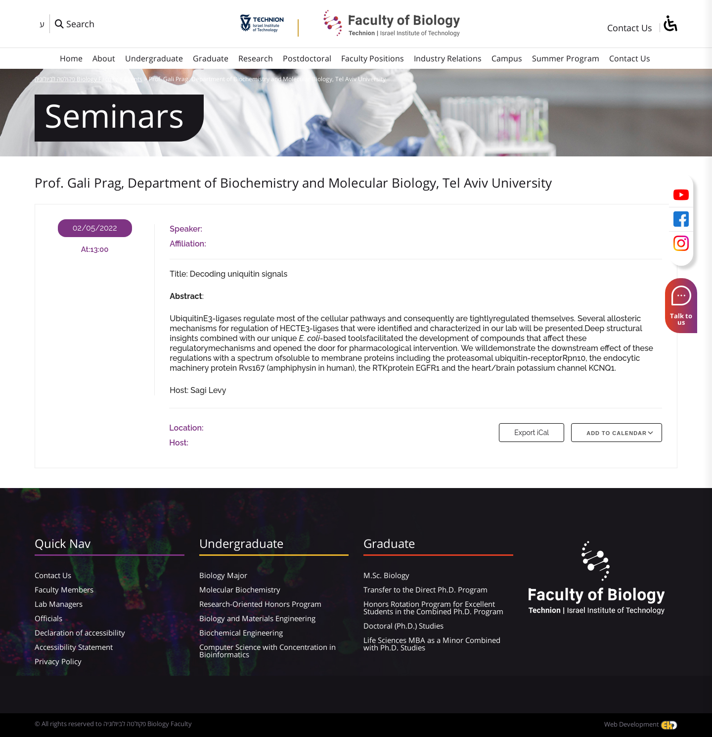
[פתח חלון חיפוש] (74, 23)
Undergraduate (154, 58)
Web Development (640, 724)
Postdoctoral (307, 58)
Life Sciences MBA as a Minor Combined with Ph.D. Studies (431, 643)
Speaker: (186, 229)
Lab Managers (59, 604)
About (103, 58)
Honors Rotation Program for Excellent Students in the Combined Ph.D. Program (433, 607)
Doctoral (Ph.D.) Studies (403, 626)
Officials (48, 618)
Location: (186, 428)
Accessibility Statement (74, 647)
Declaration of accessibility (80, 633)
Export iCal (531, 433)
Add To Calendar (616, 433)
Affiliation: (188, 243)
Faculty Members (64, 589)
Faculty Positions (372, 58)
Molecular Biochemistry (239, 589)
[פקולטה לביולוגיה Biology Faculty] (384, 33)
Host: (178, 442)
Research (255, 58)
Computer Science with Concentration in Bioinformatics (267, 650)
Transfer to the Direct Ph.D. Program (425, 589)
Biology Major (223, 575)
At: (85, 249)
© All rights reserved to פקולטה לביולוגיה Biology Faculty (113, 723)
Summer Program (565, 58)
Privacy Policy (58, 661)
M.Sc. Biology (386, 575)
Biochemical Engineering (241, 633)
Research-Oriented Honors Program (260, 604)
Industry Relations (448, 58)
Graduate (210, 58)
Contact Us (629, 28)
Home (71, 58)
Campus (506, 58)
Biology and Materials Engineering (257, 618)
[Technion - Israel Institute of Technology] (262, 29)
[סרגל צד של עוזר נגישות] (670, 24)
